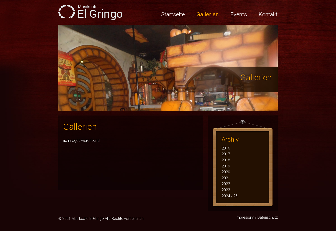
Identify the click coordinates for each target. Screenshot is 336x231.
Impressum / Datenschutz (256, 217)
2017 (226, 154)
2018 (226, 160)
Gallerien (207, 14)
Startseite (173, 14)
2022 (226, 184)
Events (239, 14)
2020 (226, 172)
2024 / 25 (230, 196)
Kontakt (268, 14)
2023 (226, 190)
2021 (226, 178)
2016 (226, 148)
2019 (226, 166)
